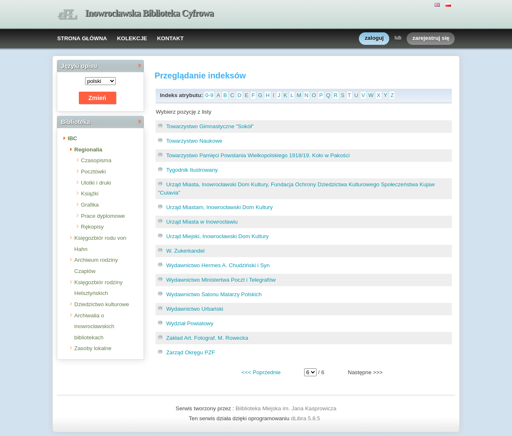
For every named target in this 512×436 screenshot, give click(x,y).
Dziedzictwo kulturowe (101, 304)
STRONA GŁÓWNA (82, 38)
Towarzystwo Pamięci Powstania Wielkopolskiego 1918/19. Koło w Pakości (257, 155)
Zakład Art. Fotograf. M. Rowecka (207, 338)
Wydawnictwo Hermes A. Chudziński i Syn (218, 265)
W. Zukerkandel (185, 251)
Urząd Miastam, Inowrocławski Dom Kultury (219, 207)
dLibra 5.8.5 (306, 418)
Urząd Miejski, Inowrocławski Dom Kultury (217, 236)
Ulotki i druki (96, 183)
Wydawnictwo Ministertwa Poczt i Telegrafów (221, 280)
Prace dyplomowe (103, 216)
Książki (89, 193)
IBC (72, 138)
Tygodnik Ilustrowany (191, 170)
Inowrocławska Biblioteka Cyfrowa (149, 13)
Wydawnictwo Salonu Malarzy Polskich (213, 294)
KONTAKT (170, 38)
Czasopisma (96, 160)
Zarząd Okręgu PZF (190, 352)
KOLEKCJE (132, 38)
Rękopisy (92, 227)
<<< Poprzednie (260, 372)
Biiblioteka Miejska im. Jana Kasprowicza (286, 408)
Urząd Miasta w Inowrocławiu (202, 222)
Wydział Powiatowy (189, 323)
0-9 (209, 95)
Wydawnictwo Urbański (194, 309)
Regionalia (88, 149)
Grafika (90, 205)
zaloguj (374, 38)
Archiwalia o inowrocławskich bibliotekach (94, 326)
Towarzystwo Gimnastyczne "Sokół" (210, 126)
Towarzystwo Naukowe (194, 141)
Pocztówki (93, 171)
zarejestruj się (430, 38)
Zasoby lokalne (93, 348)
